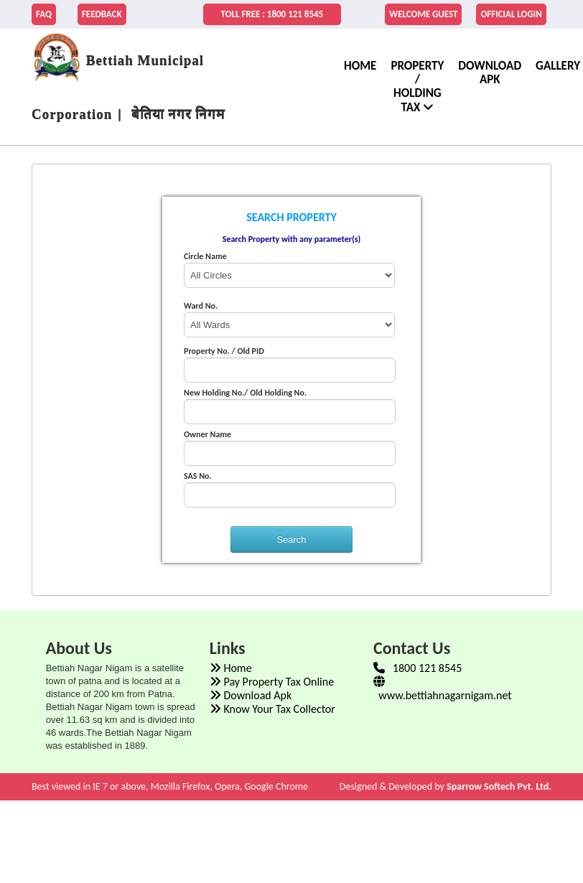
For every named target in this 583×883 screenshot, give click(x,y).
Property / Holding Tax (417, 86)
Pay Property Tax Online (272, 681)
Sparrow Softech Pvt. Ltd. (499, 786)
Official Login (510, 14)
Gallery (558, 70)
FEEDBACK (102, 14)
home (360, 65)
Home (231, 668)
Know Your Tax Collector (272, 709)
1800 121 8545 (417, 668)
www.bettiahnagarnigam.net (442, 689)
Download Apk (489, 72)
